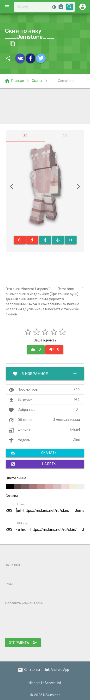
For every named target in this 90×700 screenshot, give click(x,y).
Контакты (28, 670)
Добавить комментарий (24, 603)
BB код (20, 504)
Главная (14, 81)
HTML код (22, 523)
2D (64, 136)
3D (25, 136)
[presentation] (41, 624)
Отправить (23, 642)
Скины (37, 81)
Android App (56, 670)
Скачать (34, 453)
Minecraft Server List (45, 683)
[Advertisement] (45, 106)
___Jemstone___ (66, 81)
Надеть (33, 464)
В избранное (45, 373)
